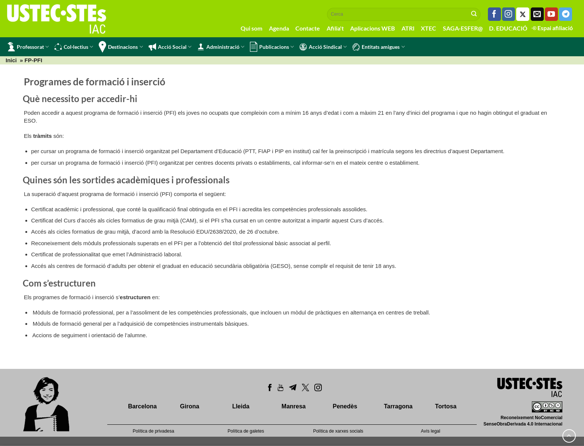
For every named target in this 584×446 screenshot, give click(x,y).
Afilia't (335, 28)
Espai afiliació (552, 27)
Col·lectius (73, 47)
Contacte (307, 28)
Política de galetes (246, 431)
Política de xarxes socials (338, 431)
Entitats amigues (378, 47)
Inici (11, 60)
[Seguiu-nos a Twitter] (522, 14)
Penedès (345, 406)
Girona (189, 406)
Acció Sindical (323, 47)
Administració (220, 47)
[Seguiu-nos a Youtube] (551, 14)
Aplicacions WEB (372, 28)
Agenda (279, 28)
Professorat (28, 46)
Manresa (294, 406)
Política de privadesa (153, 431)
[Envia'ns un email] (537, 14)
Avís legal (430, 431)
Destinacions (121, 47)
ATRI (408, 28)
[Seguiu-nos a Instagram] (508, 14)
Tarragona (398, 406)
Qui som (251, 28)
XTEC (428, 28)
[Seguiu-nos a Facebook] (494, 14)
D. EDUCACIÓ (508, 28)
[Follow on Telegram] (565, 14)
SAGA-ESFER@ (463, 28)
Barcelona (142, 406)
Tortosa (445, 406)
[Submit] (474, 14)
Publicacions (272, 47)
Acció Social (170, 47)
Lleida (240, 406)
